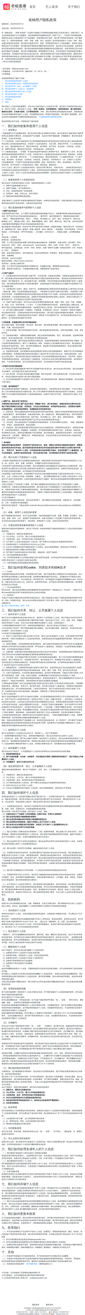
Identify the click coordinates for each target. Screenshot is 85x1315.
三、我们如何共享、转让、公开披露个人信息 (19, 86)
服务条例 (49, 1305)
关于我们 (74, 7)
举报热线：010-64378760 (41, 1314)
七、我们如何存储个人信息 (12, 94)
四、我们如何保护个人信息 (12, 89)
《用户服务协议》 (32, 1264)
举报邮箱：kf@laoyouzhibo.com (59, 1314)
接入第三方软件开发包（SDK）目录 (15, 606)
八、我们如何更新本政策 (11, 97)
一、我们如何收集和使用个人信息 (15, 81)
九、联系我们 (7, 99)
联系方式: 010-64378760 (54, 1308)
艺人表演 (52, 7)
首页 (32, 7)
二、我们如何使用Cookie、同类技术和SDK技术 (20, 84)
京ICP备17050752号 (22, 1312)
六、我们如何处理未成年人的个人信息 (16, 91)
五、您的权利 (28, 89)
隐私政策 (35, 1305)
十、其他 (5, 102)
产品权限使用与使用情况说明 (50, 117)
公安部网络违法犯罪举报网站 (25, 1314)
